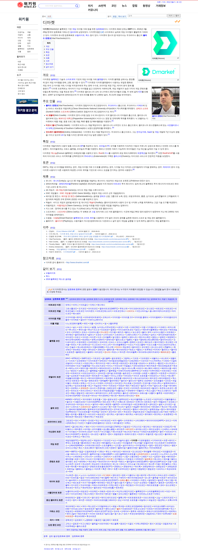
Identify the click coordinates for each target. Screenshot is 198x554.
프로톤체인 (168, 414)
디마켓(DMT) (68, 252)
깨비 (87, 427)
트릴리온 (149, 434)
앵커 (75, 500)
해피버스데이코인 (126, 396)
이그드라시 (96, 345)
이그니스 (92, 383)
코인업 (158, 524)
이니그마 (107, 345)
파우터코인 (124, 469)
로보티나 (143, 363)
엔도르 (110, 483)
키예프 (140, 105)
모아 (68, 332)
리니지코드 (170, 363)
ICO (140, 92)
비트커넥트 (104, 524)
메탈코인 (163, 402)
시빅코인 (172, 373)
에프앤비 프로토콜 (113, 378)
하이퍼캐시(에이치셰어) (148, 352)
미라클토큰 (167, 451)
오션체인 (143, 483)
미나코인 (104, 332)
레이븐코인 (157, 427)
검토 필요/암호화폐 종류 (59, 536)
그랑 (104, 399)
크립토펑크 (118, 434)
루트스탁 (124, 308)
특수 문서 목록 (23, 86)
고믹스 (68, 524)
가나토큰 (69, 475)
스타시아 (88, 456)
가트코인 (97, 358)
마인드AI (118, 366)
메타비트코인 (105, 368)
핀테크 (102, 196)
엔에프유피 (93, 381)
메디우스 (114, 478)
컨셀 (165, 386)
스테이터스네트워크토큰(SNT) (105, 480)
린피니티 (111, 491)
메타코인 (164, 330)
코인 (113, 6)
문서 (44, 16)
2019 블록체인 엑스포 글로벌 (58, 279)
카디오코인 (140, 485)
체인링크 (130, 485)
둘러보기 (21, 56)
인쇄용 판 (21, 88)
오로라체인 (81, 342)
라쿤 (165, 440)
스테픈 (144, 373)
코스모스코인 (157, 347)
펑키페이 (120, 414)
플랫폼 (100, 79)
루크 (90, 330)
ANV (67, 451)
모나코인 (150, 308)
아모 (168, 491)
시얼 (67, 376)
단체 (19, 43)
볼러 (144, 332)
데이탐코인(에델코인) (118, 361)
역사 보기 (122, 16)
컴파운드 (85, 434)
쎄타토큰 (171, 456)
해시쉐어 (77, 313)
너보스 (68, 327)
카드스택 (109, 347)
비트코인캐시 (119, 311)
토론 (159, 2)
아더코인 (69, 337)
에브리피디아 (104, 461)
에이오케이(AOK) (72, 340)
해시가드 (86, 437)
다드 (99, 475)
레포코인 (124, 363)
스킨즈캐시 (65, 112)
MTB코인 (76, 358)
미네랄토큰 (127, 443)
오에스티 (106, 317)
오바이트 (103, 342)
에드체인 (92, 461)
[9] (134, 169)
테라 (166, 412)
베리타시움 (166, 368)
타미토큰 (135, 388)
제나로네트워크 (84, 347)
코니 (120, 514)
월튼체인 (133, 494)
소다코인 (168, 404)
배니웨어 (148, 368)
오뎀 (169, 461)
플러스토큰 (81, 526)
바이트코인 (106, 420)
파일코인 (152, 500)
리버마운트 (70, 366)
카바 (150, 386)
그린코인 (69, 420)
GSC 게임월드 (66, 193)
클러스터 (117, 156)
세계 (29, 38)
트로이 (141, 434)
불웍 (120, 420)
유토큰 (89, 500)
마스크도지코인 (98, 366)
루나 (114, 402)
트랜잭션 (141, 153)
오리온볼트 (158, 381)
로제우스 (152, 363)
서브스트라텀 (149, 498)
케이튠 (74, 466)
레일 (114, 506)
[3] (75, 91)
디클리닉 (131, 475)
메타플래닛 (107, 443)
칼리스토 (158, 386)
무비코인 (157, 451)
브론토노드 (83, 371)
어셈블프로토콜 (72, 378)
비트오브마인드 (89, 373)
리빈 (67, 478)
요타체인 (170, 483)
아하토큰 (139, 459)
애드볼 (166, 459)
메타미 (123, 478)
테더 (159, 514)
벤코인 (74, 371)
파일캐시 (143, 500)
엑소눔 (54, 153)
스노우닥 (164, 454)
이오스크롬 (151, 345)
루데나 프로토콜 (72, 443)
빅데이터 (167, 167)
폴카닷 (174, 350)
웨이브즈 (149, 342)
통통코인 (82, 414)
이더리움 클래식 (141, 317)
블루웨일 (112, 371)
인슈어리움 (85, 485)
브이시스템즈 (159, 332)
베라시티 (75, 454)
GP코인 (77, 399)
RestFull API (167, 153)
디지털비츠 (152, 327)
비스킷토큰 (160, 443)
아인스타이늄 (142, 311)
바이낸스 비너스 (84, 404)
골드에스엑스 (78, 427)
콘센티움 (101, 388)
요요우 (78, 464)
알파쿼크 (148, 459)
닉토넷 (120, 327)
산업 (19, 40)
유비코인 (144, 409)
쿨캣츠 (103, 434)
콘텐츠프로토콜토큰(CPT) (101, 466)
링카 (155, 402)
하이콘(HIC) (104, 396)
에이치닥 (99, 494)
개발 (29, 32)
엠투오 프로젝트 (145, 381)
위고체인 (169, 342)
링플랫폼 (86, 366)
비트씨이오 (76, 373)
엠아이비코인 (166, 340)
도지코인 (82, 308)
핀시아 (107, 352)
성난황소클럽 (109, 429)
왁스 (87, 35)
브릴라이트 (80, 35)
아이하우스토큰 (85, 432)
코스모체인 (170, 485)
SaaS (149, 132)
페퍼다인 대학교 (66, 118)
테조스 (132, 350)
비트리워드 (166, 371)
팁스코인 (159, 434)
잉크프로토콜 (80, 386)
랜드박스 (147, 427)
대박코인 (103, 361)
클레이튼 (111, 350)
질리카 (83, 320)
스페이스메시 (132, 335)
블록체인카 (140, 491)
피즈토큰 (86, 396)
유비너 (123, 464)
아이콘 (93, 337)
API (81, 146)
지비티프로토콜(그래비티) (104, 500)
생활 (19, 46)
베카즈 (120, 332)
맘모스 (138, 330)
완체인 (133, 342)
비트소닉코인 (139, 509)
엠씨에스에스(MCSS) (149, 340)
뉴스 (124, 6)
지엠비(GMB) (98, 347)
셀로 (161, 404)
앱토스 (155, 337)
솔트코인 (127, 373)
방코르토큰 (89, 509)
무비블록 (147, 451)
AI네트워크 (70, 498)
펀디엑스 (111, 414)
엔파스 (167, 445)
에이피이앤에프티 (96, 378)
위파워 (76, 383)
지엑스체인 (114, 485)
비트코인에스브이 (104, 311)
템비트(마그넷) (102, 448)
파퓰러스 (141, 391)
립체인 (113, 330)
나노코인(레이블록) (73, 323)
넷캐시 (68, 305)
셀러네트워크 (80, 335)
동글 (81, 451)
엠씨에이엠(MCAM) (77, 409)
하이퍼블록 (132, 352)
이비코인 (118, 383)
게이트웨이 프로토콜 (91, 399)
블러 (119, 509)
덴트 (124, 475)
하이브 (94, 396)
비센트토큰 (127, 509)
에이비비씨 (145, 407)
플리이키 (59, 221)
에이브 (136, 432)
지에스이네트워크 (99, 485)
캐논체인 (126, 347)
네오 (80, 327)
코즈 (126, 514)
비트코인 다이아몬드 (86, 311)
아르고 (78, 337)
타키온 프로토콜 (130, 500)
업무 (29, 43)
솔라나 (91, 335)
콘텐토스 (118, 466)
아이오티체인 (76, 494)
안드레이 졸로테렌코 (55, 132)
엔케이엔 (110, 340)
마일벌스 (128, 366)
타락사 (157, 494)
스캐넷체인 (77, 456)
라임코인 (84, 491)
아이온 (85, 337)
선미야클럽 (96, 429)
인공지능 (21, 32)
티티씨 (157, 350)
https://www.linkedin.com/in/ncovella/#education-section (108, 242)
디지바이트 (157, 440)
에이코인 (153, 378)
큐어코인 (92, 350)
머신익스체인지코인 (125, 491)
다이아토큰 (93, 361)
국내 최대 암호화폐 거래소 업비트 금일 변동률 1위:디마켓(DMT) (87, 236)
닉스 (114, 440)
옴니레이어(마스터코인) (160, 311)
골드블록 (106, 358)
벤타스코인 (110, 509)
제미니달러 (71, 514)
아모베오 (135, 480)
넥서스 (87, 327)
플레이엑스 (143, 448)
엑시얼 (84, 381)
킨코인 (127, 388)
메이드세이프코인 (109, 498)
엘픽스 (129, 483)
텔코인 (155, 388)
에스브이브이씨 (141, 378)
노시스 (83, 475)
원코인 (123, 524)
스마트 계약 (88, 218)
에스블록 (114, 524)
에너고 (83, 378)
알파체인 (152, 480)
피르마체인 (169, 393)
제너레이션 (142, 464)
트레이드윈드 (130, 434)
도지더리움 (70, 317)
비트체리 (170, 332)
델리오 (69, 402)
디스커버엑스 (156, 361)
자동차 (20, 35)
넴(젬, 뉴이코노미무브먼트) (103, 327)
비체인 (145, 371)
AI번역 (102, 6)
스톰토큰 (153, 373)
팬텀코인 (80, 393)
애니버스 (158, 459)
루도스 (109, 451)
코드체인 (145, 347)
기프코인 (107, 440)
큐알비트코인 (138, 412)
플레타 (90, 352)
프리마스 (161, 469)
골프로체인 (116, 358)
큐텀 (84, 350)
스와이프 (75, 407)
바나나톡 (131, 368)
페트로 (115, 520)
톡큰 (104, 469)
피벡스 (128, 423)
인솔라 (72, 347)
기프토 (135, 358)
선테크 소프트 (142, 108)
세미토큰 (120, 429)
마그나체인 (85, 524)
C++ (107, 153)
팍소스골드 (151, 391)
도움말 (20, 70)
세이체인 (69, 335)
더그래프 (107, 475)
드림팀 (56, 218)
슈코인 (98, 335)
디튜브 (101, 451)
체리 (128, 386)
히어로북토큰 (156, 448)
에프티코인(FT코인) (103, 511)
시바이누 (131, 311)
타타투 (98, 469)
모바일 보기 (77, 549)
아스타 (121, 407)
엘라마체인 (114, 381)
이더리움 (116, 317)
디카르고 (78, 363)
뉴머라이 (92, 475)
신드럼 (118, 445)
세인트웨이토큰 (140, 404)
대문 (19, 27)
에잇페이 (156, 407)
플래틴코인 (81, 352)
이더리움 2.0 (127, 317)
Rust (101, 153)
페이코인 (139, 414)
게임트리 (97, 440)
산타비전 (101, 373)
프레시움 (143, 393)
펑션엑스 (162, 500)
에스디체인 (89, 494)
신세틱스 (166, 429)
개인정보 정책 (48, 549)
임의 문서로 (22, 67)
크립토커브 (167, 524)
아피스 (163, 376)
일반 (29, 52)
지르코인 (169, 432)
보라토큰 (84, 454)
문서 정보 (21, 94)
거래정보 (161, 6)
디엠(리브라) (79, 402)
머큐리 (83, 420)
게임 (74, 29)
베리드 (157, 368)
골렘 (79, 498)
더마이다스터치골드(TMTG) (109, 427)
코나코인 (95, 434)
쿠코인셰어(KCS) (136, 514)
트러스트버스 (86, 391)
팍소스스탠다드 (164, 391)
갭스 (77, 475)
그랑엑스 (127, 358)
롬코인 (161, 363)
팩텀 (73, 393)
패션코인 (101, 414)
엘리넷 (124, 381)
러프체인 (94, 491)
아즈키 (97, 432)
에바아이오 (128, 378)
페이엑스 (129, 414)
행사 (149, 530)
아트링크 (129, 459)
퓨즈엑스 (158, 414)
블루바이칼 (95, 454)
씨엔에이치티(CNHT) (84, 511)
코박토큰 (84, 388)
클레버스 (80, 469)
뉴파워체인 (81, 361)
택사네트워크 (122, 350)
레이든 (79, 317)
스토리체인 (117, 456)
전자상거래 (141, 132)
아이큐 (110, 459)
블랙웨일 (94, 371)
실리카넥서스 (128, 445)
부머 (149, 332)
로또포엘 (133, 363)
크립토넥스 (151, 514)
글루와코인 (124, 399)
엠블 (114, 494)
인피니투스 (157, 383)
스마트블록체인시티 (155, 491)
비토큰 (163, 478)
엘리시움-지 (119, 483)
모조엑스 (116, 368)
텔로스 (140, 350)
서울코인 (97, 520)
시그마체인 (144, 335)
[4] (115, 111)
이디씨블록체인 (119, 345)
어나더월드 (106, 432)
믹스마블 (138, 443)
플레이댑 (122, 448)
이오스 (131, 345)
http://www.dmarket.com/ (76, 262)
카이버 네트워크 (96, 514)
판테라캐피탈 (65, 184)
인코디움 (146, 383)
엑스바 (164, 407)
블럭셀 (95, 524)
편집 (114, 16)
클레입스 (89, 469)
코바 (162, 485)
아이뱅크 (73, 432)
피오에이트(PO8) (72, 396)
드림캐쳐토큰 (90, 451)
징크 (122, 485)
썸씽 (164, 456)
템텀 (67, 414)
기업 (29, 40)
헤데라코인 (165, 352)
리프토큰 (105, 330)
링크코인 (148, 506)
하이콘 (122, 352)
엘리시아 (132, 381)
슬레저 (95, 407)
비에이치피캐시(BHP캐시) (129, 371)
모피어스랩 (94, 332)
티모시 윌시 (51, 125)
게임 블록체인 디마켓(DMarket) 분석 (70, 249)
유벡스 (83, 383)
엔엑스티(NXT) (98, 340)
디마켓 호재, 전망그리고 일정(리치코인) (75, 234)
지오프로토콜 (84, 412)
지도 (29, 46)
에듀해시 (83, 461)
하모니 (115, 352)
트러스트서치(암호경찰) (104, 391)
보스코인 (136, 332)
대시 (77, 420)
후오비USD (80, 516)
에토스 (122, 461)
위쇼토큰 (86, 464)
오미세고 (117, 409)
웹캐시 (135, 409)
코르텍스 (75, 388)
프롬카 (152, 393)
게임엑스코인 (86, 440)
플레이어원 (132, 448)
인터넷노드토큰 (146, 494)
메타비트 (126, 451)
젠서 (152, 524)
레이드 (172, 440)
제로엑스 (173, 511)
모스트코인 (137, 451)
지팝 (158, 464)
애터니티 (133, 337)
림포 (82, 478)
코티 (120, 412)
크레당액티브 (148, 466)
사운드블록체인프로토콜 (124, 454)
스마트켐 (136, 373)
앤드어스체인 (144, 337)
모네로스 (172, 402)
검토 (95, 289)
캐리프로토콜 (152, 485)
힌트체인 (120, 488)
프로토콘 (70, 352)
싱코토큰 (75, 376)
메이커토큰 (151, 366)
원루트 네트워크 (138, 511)
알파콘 (160, 480)
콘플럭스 (168, 347)
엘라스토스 (120, 340)
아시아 (20, 38)
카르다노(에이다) (95, 320)
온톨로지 (153, 483)
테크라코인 (145, 388)
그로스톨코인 (71, 308)
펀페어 (113, 448)
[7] (109, 134)
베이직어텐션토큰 (135, 478)
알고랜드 (116, 337)
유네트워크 (106, 464)
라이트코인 (93, 308)
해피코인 (78, 417)
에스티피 (128, 432)
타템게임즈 (62, 205)
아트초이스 (154, 376)
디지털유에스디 (104, 506)
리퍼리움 (75, 478)
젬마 (161, 432)
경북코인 (69, 520)
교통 (29, 35)
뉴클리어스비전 (72, 491)
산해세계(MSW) (76, 445)
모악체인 (76, 332)
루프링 (121, 506)
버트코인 (160, 308)
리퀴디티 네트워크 (144, 402)
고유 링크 (21, 91)
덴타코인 (116, 475)
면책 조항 (68, 549)
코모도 (109, 423)
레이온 (115, 363)
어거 (84, 483)
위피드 (74, 345)
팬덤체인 (142, 469)
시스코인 (103, 407)
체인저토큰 (83, 514)
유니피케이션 (84, 345)
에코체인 (86, 340)
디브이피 (144, 361)
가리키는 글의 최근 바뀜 (27, 83)
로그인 (179, 2)
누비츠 (72, 361)
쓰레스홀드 (125, 480)
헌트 (138, 396)
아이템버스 (119, 459)
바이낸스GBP (159, 506)
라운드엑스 (89, 363)
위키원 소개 (59, 549)
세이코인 (130, 429)
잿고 (90, 386)
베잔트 (108, 404)
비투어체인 (155, 371)
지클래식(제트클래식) (95, 423)
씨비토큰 (96, 376)
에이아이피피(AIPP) (155, 420)
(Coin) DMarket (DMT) (65, 231)
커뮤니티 (93, 10)
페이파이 (90, 393)
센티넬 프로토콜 (114, 373)
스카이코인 (108, 335)
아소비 (89, 459)
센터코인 (153, 404)
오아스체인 (123, 494)
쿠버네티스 (89, 156)
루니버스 (73, 330)
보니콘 (148, 478)
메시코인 (96, 443)
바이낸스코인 (77, 509)
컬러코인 (136, 347)
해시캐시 (101, 305)
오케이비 (125, 511)
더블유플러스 (170, 399)
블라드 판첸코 (157, 116)
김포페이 (78, 520)
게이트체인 (70, 506)
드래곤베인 (134, 361)
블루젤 (155, 478)
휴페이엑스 (89, 417)
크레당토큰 (172, 466)
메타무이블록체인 (150, 330)
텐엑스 (173, 412)
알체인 (125, 337)
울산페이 (107, 520)
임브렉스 (69, 386)
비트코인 (117, 184)
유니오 (115, 464)
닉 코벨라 (50, 115)
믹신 (97, 420)
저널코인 (97, 386)
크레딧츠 (101, 350)
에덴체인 (171, 337)
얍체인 (163, 337)
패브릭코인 (87, 488)
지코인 (81, 423)
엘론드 (130, 340)
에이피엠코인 (165, 378)
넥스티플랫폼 (136, 399)
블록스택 (122, 498)
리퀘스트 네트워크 (126, 402)
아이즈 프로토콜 (140, 376)
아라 (82, 459)
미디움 (113, 332)
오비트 (116, 511)
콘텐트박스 (128, 466)
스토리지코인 (167, 498)
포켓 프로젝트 (115, 393)
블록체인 (21, 49)
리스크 (96, 330)
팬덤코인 (151, 469)
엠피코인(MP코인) (158, 461)
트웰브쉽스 (121, 391)
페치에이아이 (101, 393)
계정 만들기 (171, 2)
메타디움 (84, 368)
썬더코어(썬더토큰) (166, 335)
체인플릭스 (166, 464)
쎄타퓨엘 (69, 459)
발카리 (95, 404)
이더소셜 (131, 464)
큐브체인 (77, 350)
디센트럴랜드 (144, 440)
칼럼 (134, 6)
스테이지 (107, 456)
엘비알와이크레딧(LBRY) (137, 461)
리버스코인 (162, 475)
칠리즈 (144, 386)
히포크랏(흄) (108, 488)
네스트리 (165, 358)
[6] (113, 127)
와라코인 (127, 409)
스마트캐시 (128, 420)
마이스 (110, 366)
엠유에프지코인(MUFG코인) (100, 409)
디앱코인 (126, 427)
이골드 (130, 524)
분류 (46, 536)
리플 (91, 323)
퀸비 (110, 434)
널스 (75, 327)
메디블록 (105, 478)
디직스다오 (137, 427)
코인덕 (104, 412)
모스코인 (117, 443)
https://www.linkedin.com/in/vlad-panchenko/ (110, 239)
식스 (150, 456)
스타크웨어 (140, 420)
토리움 (74, 414)
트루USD (167, 514)
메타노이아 (74, 368)
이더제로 (75, 320)
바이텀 (87, 429)
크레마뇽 (70, 469)
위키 (90, 6)
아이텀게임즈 (141, 445)
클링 (120, 388)
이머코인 (109, 383)
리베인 (172, 475)
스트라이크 (85, 407)
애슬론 (136, 407)
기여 (163, 2)
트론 (116, 469)
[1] (100, 32)
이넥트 (100, 383)
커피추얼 (95, 412)
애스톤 (171, 376)
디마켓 (134, 440)
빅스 (172, 509)
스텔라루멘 (113, 323)
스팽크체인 (134, 456)
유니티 (56, 181)
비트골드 (84, 305)
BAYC (67, 427)
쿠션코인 (127, 412)
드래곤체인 (135, 327)
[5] (112, 121)
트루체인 (148, 350)
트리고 (78, 488)
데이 (84, 506)
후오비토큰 (91, 516)
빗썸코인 (69, 511)
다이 (93, 427)
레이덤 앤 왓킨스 (69, 196)
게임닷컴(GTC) (71, 440)
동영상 (146, 6)
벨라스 (128, 332)
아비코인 (128, 376)
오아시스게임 (71, 448)
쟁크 (163, 409)
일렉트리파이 (169, 383)
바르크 (140, 368)
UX (62, 135)
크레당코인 (160, 466)
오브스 (112, 342)
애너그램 (169, 480)
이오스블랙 (140, 345)
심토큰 (157, 456)
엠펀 (174, 445)
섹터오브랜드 (154, 429)
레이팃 (143, 475)
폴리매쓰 (168, 434)
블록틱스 (103, 371)
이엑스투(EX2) (141, 524)
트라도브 (75, 391)
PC (108, 146)
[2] (50, 88)
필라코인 (97, 488)
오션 (136, 483)
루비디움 (82, 330)
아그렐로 (105, 376)
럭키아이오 (100, 363)
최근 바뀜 (21, 64)
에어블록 (92, 483)
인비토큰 (137, 383)
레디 (109, 363)
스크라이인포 (84, 480)
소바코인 (154, 454)
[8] (157, 152)
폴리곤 (125, 393)
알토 (151, 445)
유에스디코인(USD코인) (156, 511)
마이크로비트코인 (137, 308)
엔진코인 (158, 445)
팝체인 (133, 469)
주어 (105, 386)
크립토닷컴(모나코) (154, 412)
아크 (99, 337)
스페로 (144, 456)
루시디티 (152, 475)
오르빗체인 (93, 342)
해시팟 (114, 396)
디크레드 (162, 327)
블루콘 (116, 404)
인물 (19, 52)
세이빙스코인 (141, 429)
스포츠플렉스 (107, 445)
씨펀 (77, 459)
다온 (126, 327)
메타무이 (94, 368)
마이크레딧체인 (93, 478)
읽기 (109, 16)
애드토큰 (77, 483)
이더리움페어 (156, 317)
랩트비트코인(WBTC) (109, 308)
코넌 (120, 500)
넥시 (79, 506)
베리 (102, 404)
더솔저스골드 (124, 440)
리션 (79, 366)
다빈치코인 (158, 399)
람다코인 (95, 498)
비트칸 (150, 509)
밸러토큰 (100, 509)
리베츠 (102, 491)
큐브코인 (69, 488)
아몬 (114, 407)
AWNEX (68, 399)
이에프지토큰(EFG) (149, 432)
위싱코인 (96, 464)
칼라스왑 (109, 514)
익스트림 (127, 383)
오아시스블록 (122, 342)
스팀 (93, 212)
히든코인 (99, 417)
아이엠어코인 (99, 459)
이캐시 (93, 305)
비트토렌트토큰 (134, 498)
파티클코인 (118, 423)
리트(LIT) (168, 427)
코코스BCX (89, 448)
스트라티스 (119, 335)
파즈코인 (92, 414)
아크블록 (107, 337)
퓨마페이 (148, 414)
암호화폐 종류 (74, 289)
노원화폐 (88, 520)
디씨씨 (166, 361)
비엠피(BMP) (106, 454)
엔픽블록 (104, 381)
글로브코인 (112, 399)
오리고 (168, 420)
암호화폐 (30, 49)
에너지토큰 (117, 432)
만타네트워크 (139, 366)
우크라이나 (113, 105)
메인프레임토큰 (165, 366)
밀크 (124, 368)
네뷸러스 (155, 358)
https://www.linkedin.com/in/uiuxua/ (114, 247)
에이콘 (114, 461)
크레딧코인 (111, 388)
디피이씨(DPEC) (94, 402)
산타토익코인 (143, 454)
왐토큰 (161, 483)
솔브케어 (73, 480)
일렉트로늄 (154, 409)
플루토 (159, 393)
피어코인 (99, 352)
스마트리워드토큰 (92, 445)
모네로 (91, 420)
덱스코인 (92, 506)
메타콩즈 (78, 429)
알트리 (128, 407)
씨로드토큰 (85, 376)
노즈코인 (147, 399)
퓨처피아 (134, 393)
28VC (67, 358)
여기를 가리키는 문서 (26, 80)
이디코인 (75, 485)
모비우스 (99, 323)
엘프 (136, 340)
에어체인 (101, 483)
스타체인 (97, 456)
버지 (114, 420)
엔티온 (108, 494)
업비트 (73, 32)
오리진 (168, 381)
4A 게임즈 (60, 190)
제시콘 (151, 464)
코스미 (93, 388)
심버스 (153, 335)
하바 (71, 471)
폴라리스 (165, 350)
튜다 (110, 469)
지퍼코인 (112, 386)
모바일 (102, 146)
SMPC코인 (86, 358)
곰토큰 (76, 524)
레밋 (86, 323)
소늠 (158, 498)
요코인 (140, 342)
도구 (19, 75)
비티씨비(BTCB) (161, 509)
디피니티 (86, 498)
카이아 (118, 347)
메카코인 (117, 451)
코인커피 (112, 412)
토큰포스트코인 (166, 388)
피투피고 (77, 437)
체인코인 (135, 386)
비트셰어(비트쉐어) (92, 317)
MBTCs (74, 451)
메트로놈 (173, 330)
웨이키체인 (159, 342)
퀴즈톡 (138, 466)
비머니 (76, 305)
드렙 (143, 327)
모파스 (84, 332)
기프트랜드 (145, 358)
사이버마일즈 (126, 404)
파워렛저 (131, 391)
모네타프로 (70, 404)
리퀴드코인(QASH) (134, 506)
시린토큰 (162, 373)
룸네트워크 (86, 443)
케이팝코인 (83, 466)
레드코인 (107, 402)
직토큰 (121, 386)
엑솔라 (92, 202)
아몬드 (144, 480)
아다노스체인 (116, 376)
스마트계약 (70, 79)
